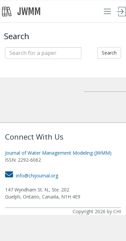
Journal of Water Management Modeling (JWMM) (58, 153)
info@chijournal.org (31, 175)
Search (109, 53)
